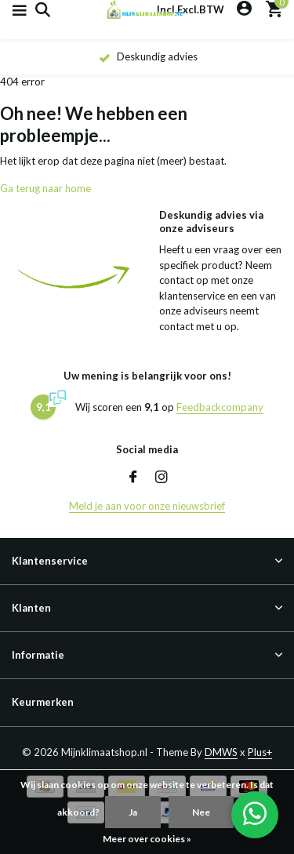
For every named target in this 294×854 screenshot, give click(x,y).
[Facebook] (133, 477)
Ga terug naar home (45, 188)
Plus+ (260, 752)
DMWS (221, 752)
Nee (201, 812)
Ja (133, 812)
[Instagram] (161, 477)
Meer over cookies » (147, 839)
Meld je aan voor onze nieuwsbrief (147, 506)
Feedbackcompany (219, 407)
